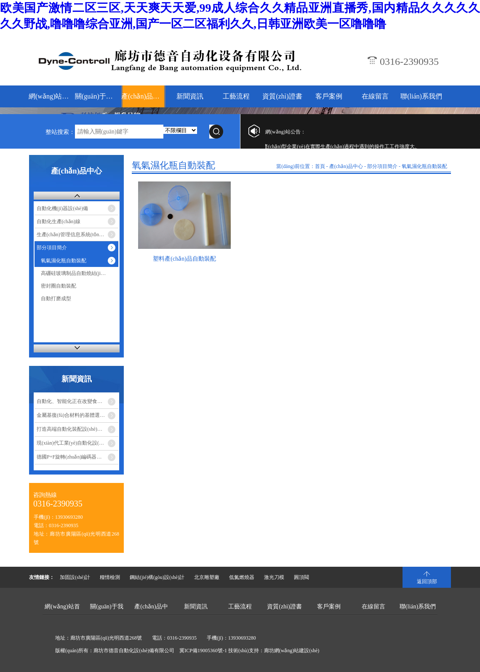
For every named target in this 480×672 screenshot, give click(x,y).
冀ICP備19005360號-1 (203, 650)
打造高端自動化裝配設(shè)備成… (74, 429)
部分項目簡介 (52, 248)
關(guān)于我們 (97, 96)
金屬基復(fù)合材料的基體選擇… (73, 415)
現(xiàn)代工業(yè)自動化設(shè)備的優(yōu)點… (77, 443)
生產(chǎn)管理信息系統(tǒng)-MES (76, 234)
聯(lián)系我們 (421, 96)
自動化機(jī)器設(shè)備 (62, 208)
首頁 (320, 166)
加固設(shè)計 (75, 577)
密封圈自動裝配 (58, 286)
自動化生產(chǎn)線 (58, 221)
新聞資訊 (189, 96)
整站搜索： (60, 132)
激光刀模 (274, 577)
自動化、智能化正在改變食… (69, 401)
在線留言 (375, 96)
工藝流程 (236, 96)
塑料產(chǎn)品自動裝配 (184, 259)
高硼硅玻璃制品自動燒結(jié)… (75, 273)
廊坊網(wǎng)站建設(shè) (292, 650)
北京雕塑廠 (206, 577)
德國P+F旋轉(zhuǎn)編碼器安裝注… (77, 457)
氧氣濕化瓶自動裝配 (63, 261)
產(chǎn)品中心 (143, 96)
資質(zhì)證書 (282, 96)
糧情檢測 (110, 577)
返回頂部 (427, 581)
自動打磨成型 (56, 298)
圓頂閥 (301, 577)
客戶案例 (328, 96)
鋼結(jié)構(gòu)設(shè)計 (157, 577)
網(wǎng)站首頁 (51, 96)
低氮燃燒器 (241, 577)
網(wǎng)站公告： (285, 132)
